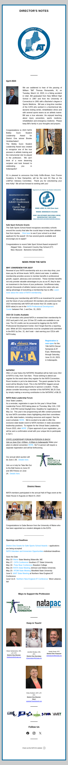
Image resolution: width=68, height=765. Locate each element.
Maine (15, 560)
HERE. (22, 420)
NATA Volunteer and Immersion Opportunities (24, 551)
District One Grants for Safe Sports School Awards (26, 546)
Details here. (23, 460)
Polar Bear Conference (23, 565)
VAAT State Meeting (21, 573)
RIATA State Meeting (21, 568)
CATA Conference (21, 562)
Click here (26, 233)
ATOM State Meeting (22, 571)
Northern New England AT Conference (33, 579)
